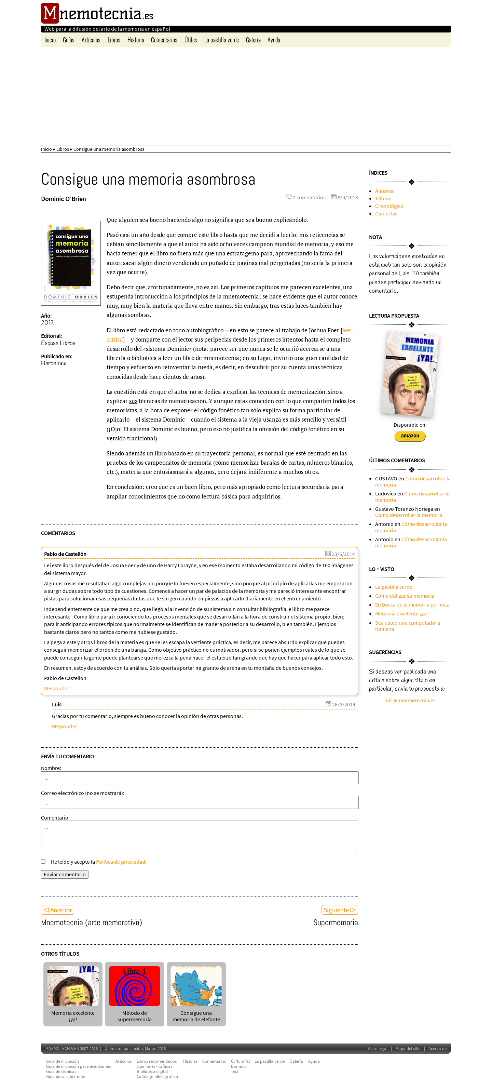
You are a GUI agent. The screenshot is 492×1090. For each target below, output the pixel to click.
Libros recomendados (157, 1061)
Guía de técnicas (61, 1071)
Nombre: (51, 768)
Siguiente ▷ (340, 910)
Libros (114, 39)
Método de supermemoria (134, 1013)
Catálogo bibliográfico (157, 1076)
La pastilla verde (221, 39)
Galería (253, 39)
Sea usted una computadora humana (407, 625)
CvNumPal (240, 1061)
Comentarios (164, 39)
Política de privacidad (120, 861)
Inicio (50, 39)
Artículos (91, 39)
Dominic (238, 1066)
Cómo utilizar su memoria (404, 595)
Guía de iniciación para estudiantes (78, 1066)
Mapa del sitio (408, 1048)
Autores (384, 190)
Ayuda (274, 39)
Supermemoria (335, 922)
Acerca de (437, 1048)
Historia (135, 39)
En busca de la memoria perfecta (412, 604)
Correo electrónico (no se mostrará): (82, 792)
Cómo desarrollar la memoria (413, 481)
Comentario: (55, 817)
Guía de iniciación (62, 1061)
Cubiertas (386, 213)
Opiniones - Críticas (154, 1066)
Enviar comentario (65, 874)
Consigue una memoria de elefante (196, 1013)
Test (234, 1071)
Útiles (190, 39)
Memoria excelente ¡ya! (73, 1013)
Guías (68, 39)
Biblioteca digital (152, 1071)
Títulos (383, 198)
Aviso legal (377, 1048)
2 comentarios (309, 197)
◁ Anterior (57, 910)
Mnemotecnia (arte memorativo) (91, 922)
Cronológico (389, 205)
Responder (56, 688)
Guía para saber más (65, 1076)
